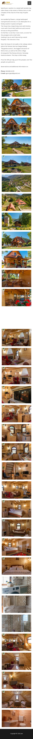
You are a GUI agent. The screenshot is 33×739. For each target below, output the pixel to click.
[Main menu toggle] (29, 3)
